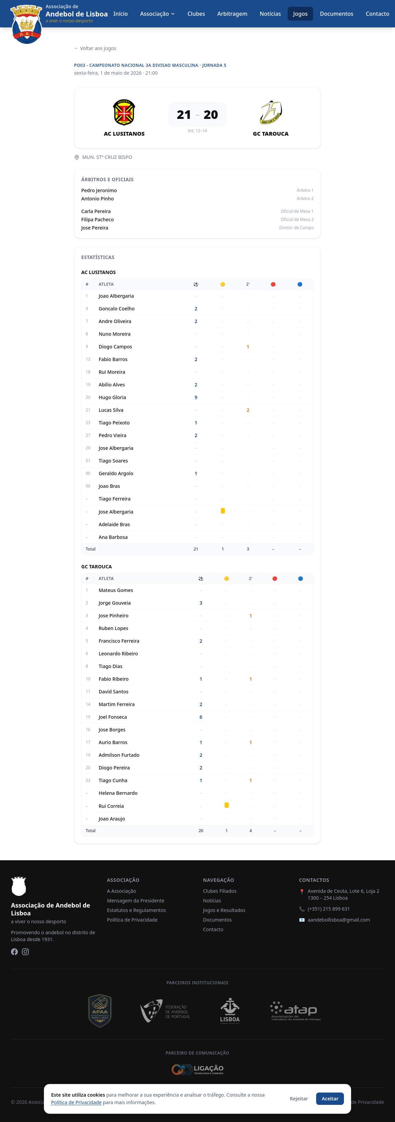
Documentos (336, 13)
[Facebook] (14, 951)
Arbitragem (232, 13)
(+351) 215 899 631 (329, 908)
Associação (157, 13)
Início (120, 13)
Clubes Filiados (220, 891)
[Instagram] (25, 951)
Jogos (300, 13)
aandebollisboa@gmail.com (339, 919)
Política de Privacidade (132, 919)
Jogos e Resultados (224, 910)
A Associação (121, 891)
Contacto (378, 13)
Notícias (270, 13)
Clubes (196, 13)
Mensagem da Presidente (135, 900)
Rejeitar (299, 1098)
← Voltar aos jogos (95, 48)
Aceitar (330, 1098)
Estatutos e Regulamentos (136, 910)
